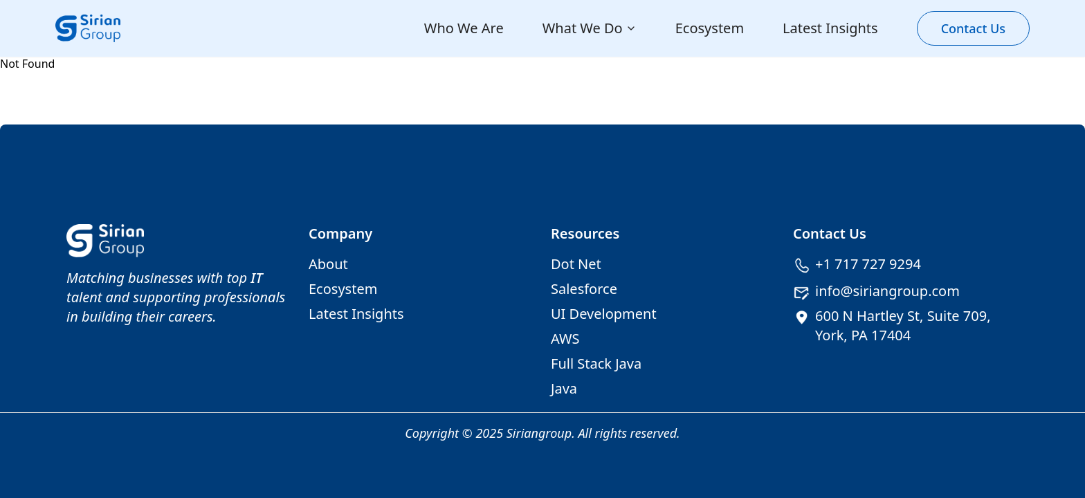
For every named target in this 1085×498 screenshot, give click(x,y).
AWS (565, 338)
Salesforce (584, 288)
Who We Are (464, 28)
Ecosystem (709, 28)
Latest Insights (830, 28)
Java (564, 388)
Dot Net (576, 264)
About (328, 264)
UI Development (604, 313)
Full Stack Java (596, 363)
